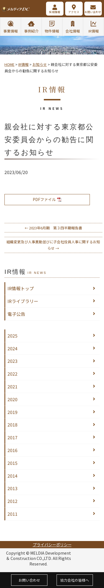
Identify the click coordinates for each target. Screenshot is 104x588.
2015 (12, 463)
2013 (12, 488)
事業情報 (10, 31)
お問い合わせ (93, 12)
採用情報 (54, 12)
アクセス (73, 12)
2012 (12, 501)
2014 (12, 475)
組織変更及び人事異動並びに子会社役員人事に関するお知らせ (53, 245)
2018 (12, 424)
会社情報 (72, 31)
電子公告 (16, 314)
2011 (12, 513)
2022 (12, 373)
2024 (12, 348)
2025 (12, 335)
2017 (12, 437)
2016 (12, 450)
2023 (12, 361)
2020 (12, 399)
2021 (12, 386)
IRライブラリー (22, 301)
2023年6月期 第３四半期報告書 (53, 227)
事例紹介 (31, 31)
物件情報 (52, 31)
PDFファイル (47, 199)
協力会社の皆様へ (74, 580)
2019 (12, 412)
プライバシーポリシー (52, 544)
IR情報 (93, 31)
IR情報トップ (20, 288)
